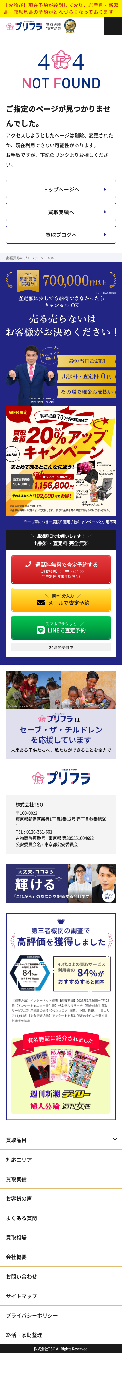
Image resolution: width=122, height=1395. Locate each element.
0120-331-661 (39, 831)
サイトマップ (21, 1296)
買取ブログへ (61, 234)
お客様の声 (19, 1198)
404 (51, 257)
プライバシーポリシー (32, 1315)
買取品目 (16, 1140)
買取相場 (16, 1237)
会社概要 (16, 1257)
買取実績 (16, 1179)
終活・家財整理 (24, 1335)
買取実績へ (61, 212)
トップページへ (61, 189)
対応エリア (19, 1159)
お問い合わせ (21, 1276)
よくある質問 (21, 1218)
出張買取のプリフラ (22, 257)
